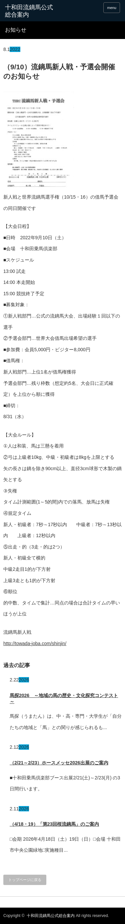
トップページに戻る (24, 880)
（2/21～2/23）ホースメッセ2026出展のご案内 (59, 762)
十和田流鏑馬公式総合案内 (29, 11)
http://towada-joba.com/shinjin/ (34, 643)
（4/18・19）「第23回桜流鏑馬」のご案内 (54, 824)
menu (111, 8)
